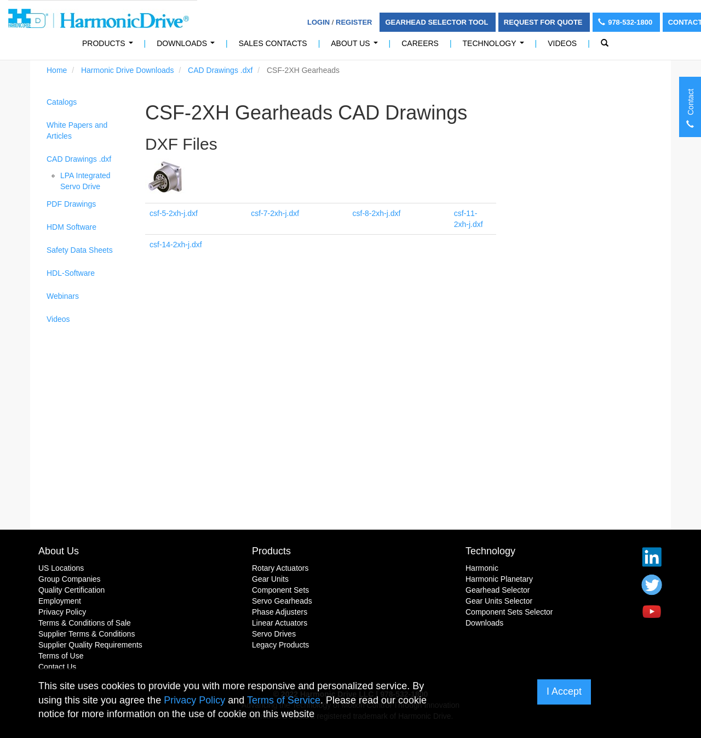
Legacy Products (280, 644)
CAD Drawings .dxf (220, 70)
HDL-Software (71, 273)
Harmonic (482, 568)
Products (271, 551)
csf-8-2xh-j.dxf (377, 213)
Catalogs (62, 102)
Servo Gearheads (282, 601)
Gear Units (270, 579)
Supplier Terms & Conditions (86, 633)
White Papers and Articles (77, 130)
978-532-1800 (626, 22)
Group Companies (69, 579)
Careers (420, 43)
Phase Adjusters (279, 612)
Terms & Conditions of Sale (84, 622)
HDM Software (71, 227)
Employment (59, 601)
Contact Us (57, 666)
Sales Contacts (273, 43)
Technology (495, 46)
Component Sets (280, 590)
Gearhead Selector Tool (437, 22)
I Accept (564, 691)
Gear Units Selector (499, 601)
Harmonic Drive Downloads (127, 70)
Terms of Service (283, 700)
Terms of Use (60, 655)
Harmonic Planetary (499, 579)
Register (354, 22)
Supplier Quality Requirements (90, 644)
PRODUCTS (109, 46)
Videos (562, 43)
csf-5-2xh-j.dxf (174, 213)
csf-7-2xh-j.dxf (275, 213)
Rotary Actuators (280, 568)
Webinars (63, 296)
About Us (356, 46)
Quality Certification (71, 590)
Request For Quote (544, 22)
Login (318, 22)
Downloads (188, 46)
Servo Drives (274, 633)
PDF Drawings (71, 204)
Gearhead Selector (498, 590)
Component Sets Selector (509, 612)
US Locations (61, 568)
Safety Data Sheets (80, 250)
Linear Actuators (279, 622)
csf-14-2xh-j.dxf (176, 244)
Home (57, 70)
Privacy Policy (62, 612)
